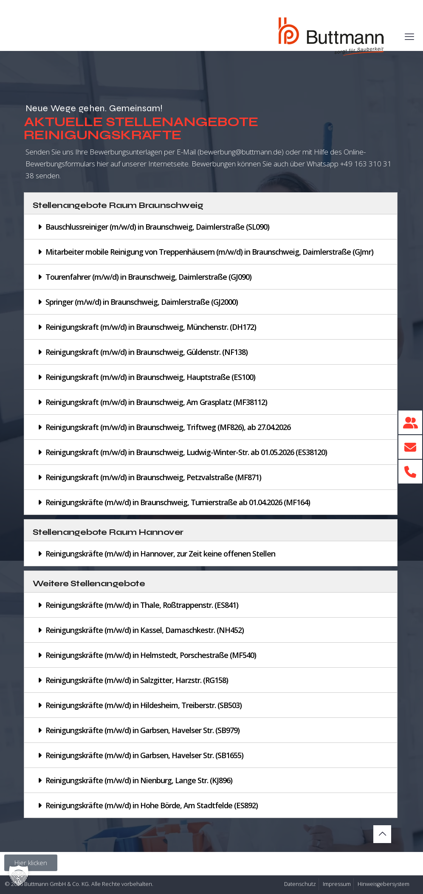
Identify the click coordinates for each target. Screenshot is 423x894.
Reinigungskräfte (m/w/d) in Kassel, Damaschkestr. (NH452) (144, 630)
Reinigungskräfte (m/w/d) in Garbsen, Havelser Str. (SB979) (142, 730)
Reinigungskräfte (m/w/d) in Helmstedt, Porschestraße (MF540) (150, 655)
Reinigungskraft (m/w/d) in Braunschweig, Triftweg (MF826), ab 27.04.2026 (167, 427)
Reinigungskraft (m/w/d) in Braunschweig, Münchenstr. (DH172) (150, 327)
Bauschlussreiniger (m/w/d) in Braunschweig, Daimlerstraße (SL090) (157, 227)
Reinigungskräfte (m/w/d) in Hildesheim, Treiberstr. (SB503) (143, 705)
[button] (211, 226)
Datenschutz (300, 884)
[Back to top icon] (382, 834)
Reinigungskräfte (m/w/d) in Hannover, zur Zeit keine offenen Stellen (160, 553)
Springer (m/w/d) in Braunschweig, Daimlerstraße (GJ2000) (141, 302)
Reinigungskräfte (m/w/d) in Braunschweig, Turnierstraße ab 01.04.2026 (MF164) (177, 502)
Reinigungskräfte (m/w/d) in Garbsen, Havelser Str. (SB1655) (144, 755)
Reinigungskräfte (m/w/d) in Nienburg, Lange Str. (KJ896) (138, 780)
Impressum (337, 884)
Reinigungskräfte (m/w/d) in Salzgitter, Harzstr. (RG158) (136, 680)
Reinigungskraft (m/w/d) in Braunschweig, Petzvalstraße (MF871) (153, 477)
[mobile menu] (409, 36)
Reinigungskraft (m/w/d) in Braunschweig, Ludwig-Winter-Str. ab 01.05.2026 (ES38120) (186, 452)
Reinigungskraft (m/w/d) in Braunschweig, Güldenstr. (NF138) (146, 352)
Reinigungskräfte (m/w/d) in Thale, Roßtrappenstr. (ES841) (141, 605)
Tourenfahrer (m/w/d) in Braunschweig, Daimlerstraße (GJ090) (148, 277)
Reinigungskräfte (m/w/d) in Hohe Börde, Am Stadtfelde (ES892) (151, 805)
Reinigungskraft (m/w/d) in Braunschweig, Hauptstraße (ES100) (150, 377)
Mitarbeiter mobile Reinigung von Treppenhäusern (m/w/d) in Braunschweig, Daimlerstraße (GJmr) (209, 252)
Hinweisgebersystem (383, 884)
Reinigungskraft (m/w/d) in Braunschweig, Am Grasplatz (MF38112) (156, 402)
